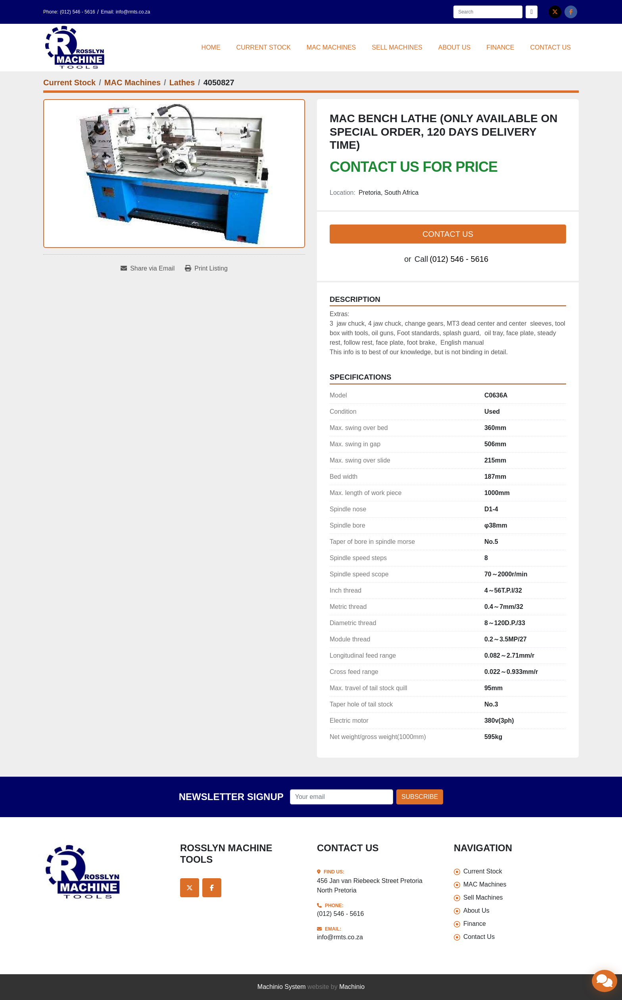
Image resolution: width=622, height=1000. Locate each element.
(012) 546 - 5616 (77, 12)
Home (211, 47)
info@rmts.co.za (133, 12)
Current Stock (263, 47)
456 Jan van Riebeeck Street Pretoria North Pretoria (369, 885)
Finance (500, 47)
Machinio (352, 986)
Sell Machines (397, 47)
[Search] (487, 12)
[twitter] (555, 12)
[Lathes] (182, 82)
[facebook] (570, 12)
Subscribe (419, 796)
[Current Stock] (69, 82)
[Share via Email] (147, 268)
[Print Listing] (206, 268)
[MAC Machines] (132, 82)
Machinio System (281, 986)
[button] (263, 48)
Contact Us (550, 47)
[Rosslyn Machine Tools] (105, 872)
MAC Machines (331, 47)
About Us (454, 47)
